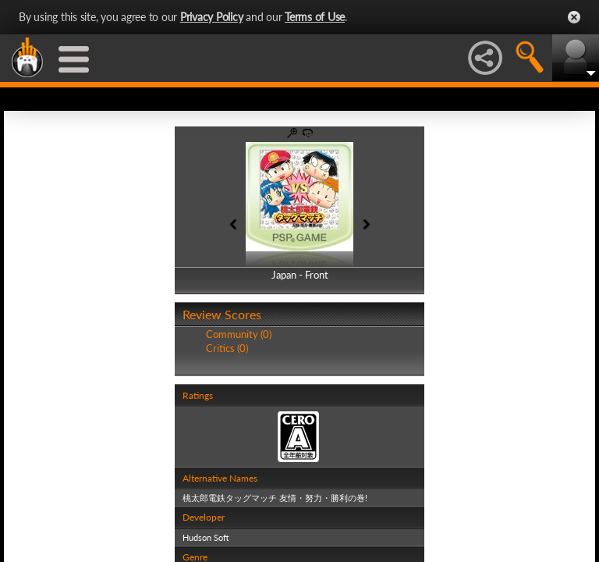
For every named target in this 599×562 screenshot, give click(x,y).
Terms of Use (315, 16)
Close (574, 17)
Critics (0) (227, 348)
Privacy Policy (211, 16)
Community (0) (238, 334)
